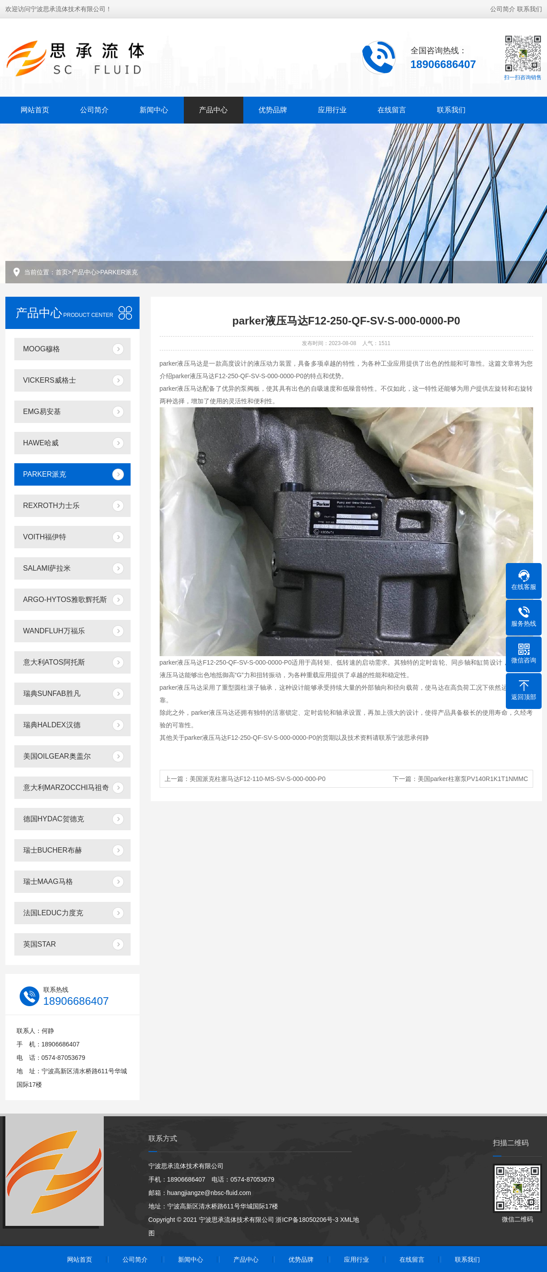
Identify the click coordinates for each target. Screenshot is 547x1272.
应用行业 (332, 109)
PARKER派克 (119, 272)
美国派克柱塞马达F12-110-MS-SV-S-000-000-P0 (258, 778)
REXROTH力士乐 (51, 505)
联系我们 (529, 8)
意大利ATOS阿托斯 (54, 662)
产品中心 (213, 109)
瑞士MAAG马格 (48, 881)
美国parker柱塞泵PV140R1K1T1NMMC (473, 778)
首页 (61, 272)
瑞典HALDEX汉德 (52, 725)
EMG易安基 (42, 411)
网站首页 (35, 109)
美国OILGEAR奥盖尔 (57, 756)
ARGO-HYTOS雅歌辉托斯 (65, 599)
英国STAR (39, 944)
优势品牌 (273, 109)
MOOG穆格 (41, 349)
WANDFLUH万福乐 (54, 631)
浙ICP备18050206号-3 (307, 1219)
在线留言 (391, 109)
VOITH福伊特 (45, 537)
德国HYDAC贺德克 (53, 819)
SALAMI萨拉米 (47, 568)
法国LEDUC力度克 (53, 913)
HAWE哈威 (41, 443)
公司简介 (502, 8)
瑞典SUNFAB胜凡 (52, 693)
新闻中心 (154, 109)
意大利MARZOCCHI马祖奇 (66, 787)
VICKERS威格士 (49, 380)
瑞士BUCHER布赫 (52, 850)
